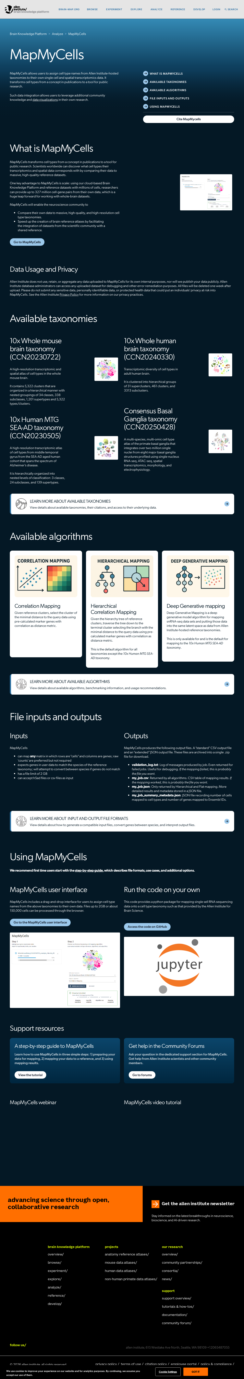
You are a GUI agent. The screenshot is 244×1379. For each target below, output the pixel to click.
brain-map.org (69, 9)
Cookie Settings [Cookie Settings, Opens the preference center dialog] (168, 1371)
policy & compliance (216, 1364)
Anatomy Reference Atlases (126, 1254)
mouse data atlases (120, 1262)
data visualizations (45, 99)
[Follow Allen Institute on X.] (66, 1345)
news (166, 1279)
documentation (174, 1315)
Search (233, 9)
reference (56, 1295)
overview (55, 1254)
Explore (136, 9)
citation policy (156, 1364)
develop (54, 1304)
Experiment (114, 9)
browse (54, 1262)
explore (54, 1279)
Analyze (157, 9)
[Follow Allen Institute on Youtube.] (77, 1345)
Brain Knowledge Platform (28, 33)
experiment (57, 1271)
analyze (54, 1287)
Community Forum (176, 1323)
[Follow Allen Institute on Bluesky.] (88, 1345)
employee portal (184, 1364)
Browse (92, 9)
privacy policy (106, 1364)
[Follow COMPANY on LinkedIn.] (33, 1345)
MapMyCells (77, 33)
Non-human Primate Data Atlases (130, 1279)
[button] (101, 9)
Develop (199, 9)
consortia (169, 1271)
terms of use (131, 1364)
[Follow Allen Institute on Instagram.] (55, 1345)
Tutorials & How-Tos (177, 1306)
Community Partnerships (181, 1262)
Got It (196, 1371)
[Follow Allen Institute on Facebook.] (44, 1345)
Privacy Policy (69, 294)
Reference (178, 9)
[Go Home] (25, 1248)
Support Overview (176, 1298)
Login (216, 9)
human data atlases (120, 1271)
